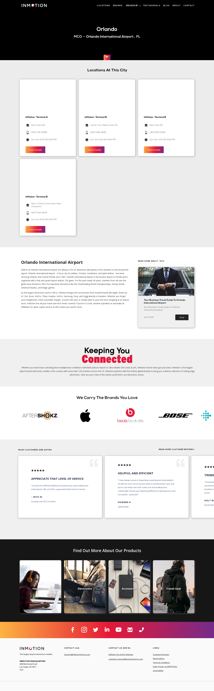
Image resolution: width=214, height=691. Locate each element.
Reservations (159, 658)
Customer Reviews (161, 654)
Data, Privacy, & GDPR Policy (165, 666)
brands (118, 6)
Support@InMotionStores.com (77, 654)
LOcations (103, 6)
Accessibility (158, 670)
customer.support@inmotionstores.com (126, 659)
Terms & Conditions (161, 662)
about (176, 6)
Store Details (35, 149)
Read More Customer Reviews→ (177, 449)
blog (166, 6)
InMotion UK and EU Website (121, 654)
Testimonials (151, 6)
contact (189, 6)
